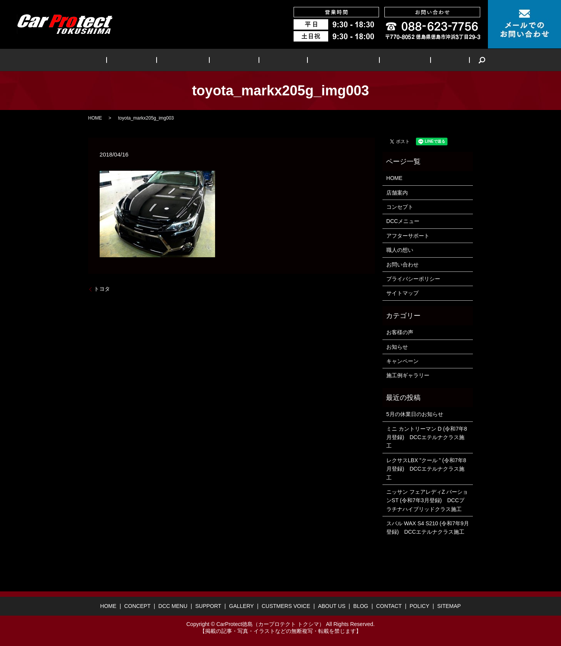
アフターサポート (407, 236)
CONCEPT (152, 60)
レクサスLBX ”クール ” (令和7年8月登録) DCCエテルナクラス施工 (426, 469)
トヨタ (102, 289)
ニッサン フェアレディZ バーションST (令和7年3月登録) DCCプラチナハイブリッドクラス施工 (427, 500)
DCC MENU (194, 60)
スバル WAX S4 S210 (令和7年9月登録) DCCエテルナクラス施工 (427, 527)
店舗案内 (397, 193)
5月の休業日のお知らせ (414, 414)
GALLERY (277, 60)
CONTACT (389, 606)
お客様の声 (399, 332)
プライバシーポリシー (413, 279)
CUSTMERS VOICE (330, 60)
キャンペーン (402, 361)
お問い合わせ (402, 264)
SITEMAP (449, 606)
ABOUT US (384, 60)
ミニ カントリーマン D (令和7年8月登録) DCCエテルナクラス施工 (426, 437)
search (447, 60)
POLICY (419, 606)
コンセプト (399, 207)
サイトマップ (402, 293)
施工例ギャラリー (407, 375)
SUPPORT (237, 60)
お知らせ (397, 347)
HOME (116, 60)
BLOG (420, 60)
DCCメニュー (402, 221)
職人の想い (399, 250)
